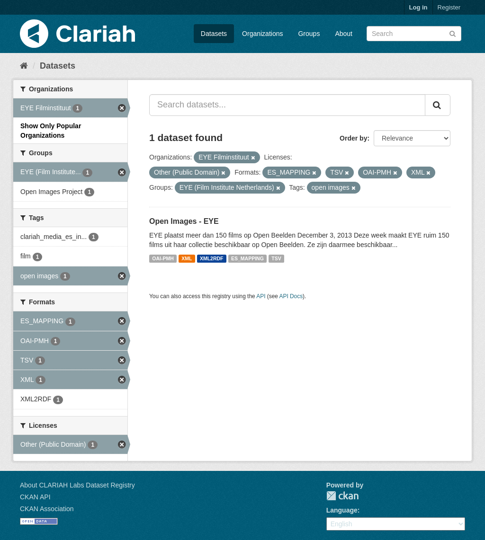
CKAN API (35, 497)
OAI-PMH (163, 258)
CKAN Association (47, 509)
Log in (418, 7)
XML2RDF (212, 258)
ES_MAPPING (247, 258)
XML (186, 258)
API (260, 296)
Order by (353, 138)
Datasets (214, 33)
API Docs (291, 296)
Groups (309, 33)
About (343, 33)
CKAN (342, 496)
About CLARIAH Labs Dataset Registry (77, 485)
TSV (276, 258)
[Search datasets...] (287, 105)
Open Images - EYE (184, 221)
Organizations (262, 33)
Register (449, 7)
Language (342, 510)
